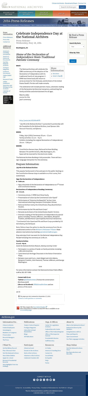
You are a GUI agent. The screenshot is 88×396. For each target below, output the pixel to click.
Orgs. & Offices (51, 322)
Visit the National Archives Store (74, 349)
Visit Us (62, 14)
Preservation (7, 335)
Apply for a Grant (8, 358)
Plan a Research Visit (9, 350)
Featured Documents (6, 72)
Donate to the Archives (31, 350)
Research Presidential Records (9, 361)
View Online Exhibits (9, 355)
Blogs (26, 334)
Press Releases (25, 25)
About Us (70, 322)
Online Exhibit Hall (7, 76)
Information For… (10, 322)
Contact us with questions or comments (30, 298)
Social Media (49, 355)
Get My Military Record (10, 348)
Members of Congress (10, 332)
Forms (47, 363)
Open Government (72, 337)
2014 (32, 25)
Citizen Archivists (58, 3)
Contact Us (82, 3)
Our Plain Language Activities (75, 339)
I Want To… (7, 345)
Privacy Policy (36, 388)
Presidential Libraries (51, 338)
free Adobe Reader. (40, 307)
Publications (29, 322)
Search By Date (75, 43)
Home (5, 25)
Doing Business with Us (73, 332)
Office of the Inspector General (52, 335)
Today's (31, 325)
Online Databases (6, 82)
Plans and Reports (72, 334)
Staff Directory (49, 341)
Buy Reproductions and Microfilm (73, 353)
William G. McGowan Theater (46, 229)
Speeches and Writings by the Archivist (7, 87)
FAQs (46, 360)
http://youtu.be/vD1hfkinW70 (29, 120)
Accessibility (27, 388)
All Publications (28, 337)
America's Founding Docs (53, 350)
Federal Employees (9, 327)
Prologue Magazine (30, 327)
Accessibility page (26, 310)
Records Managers (8, 337)
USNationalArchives (41, 284)
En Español (48, 358)
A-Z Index (48, 348)
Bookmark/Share (71, 3)
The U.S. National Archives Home (22, 5)
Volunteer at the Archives (32, 355)
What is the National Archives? (75, 325)
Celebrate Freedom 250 (31, 358)
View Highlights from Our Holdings (10, 365)
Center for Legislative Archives (52, 326)
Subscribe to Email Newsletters (30, 331)
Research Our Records (8, 13)
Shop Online (71, 345)
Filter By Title (74, 53)
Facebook (34, 380)
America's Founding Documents (79, 13)
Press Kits (6, 39)
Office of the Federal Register (54, 332)
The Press (6, 340)
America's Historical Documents (6, 58)
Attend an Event (29, 348)
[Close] (85, 377)
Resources (49, 345)
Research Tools (8, 79)
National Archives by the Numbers (73, 328)
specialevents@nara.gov (48, 232)
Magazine (6, 68)
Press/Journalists (13, 25)
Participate (28, 345)
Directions (56, 74)
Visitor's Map (57, 76)
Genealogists (7, 330)
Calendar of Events (6, 92)
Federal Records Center (52, 329)
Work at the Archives (30, 353)
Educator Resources (44, 13)
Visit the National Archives (5, 63)
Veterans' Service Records (26, 13)
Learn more (70, 392)
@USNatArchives (30, 280)
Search (82, 7)
